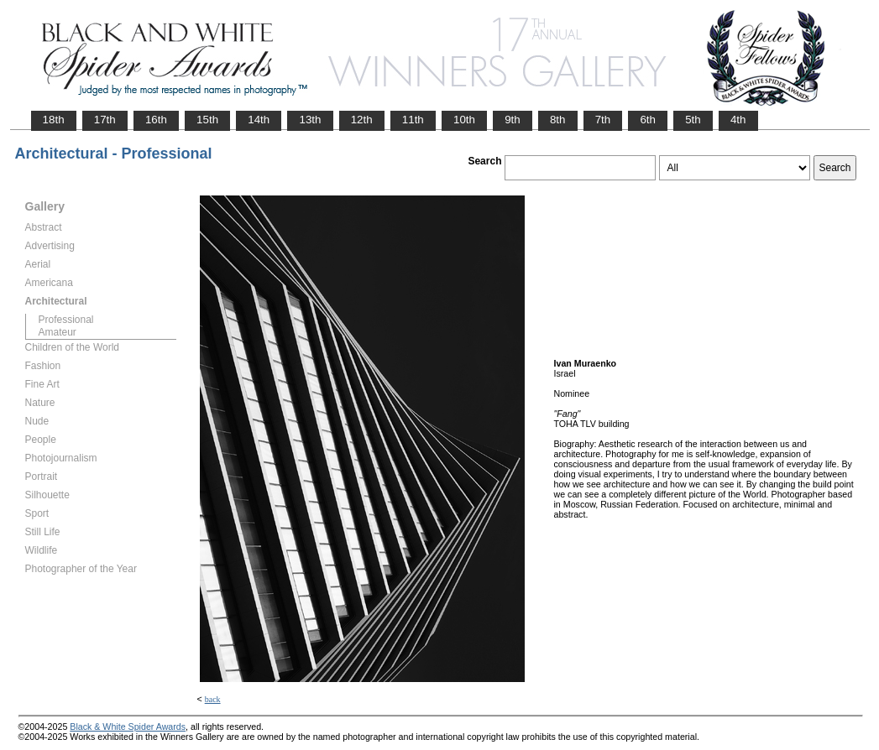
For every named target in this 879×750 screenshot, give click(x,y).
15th (207, 119)
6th (647, 119)
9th (512, 119)
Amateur (57, 332)
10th (464, 119)
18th (54, 119)
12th (362, 119)
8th (558, 119)
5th (693, 119)
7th (603, 119)
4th (738, 119)
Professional (66, 320)
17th (105, 119)
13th (310, 119)
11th (413, 119)
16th (156, 119)
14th (258, 119)
